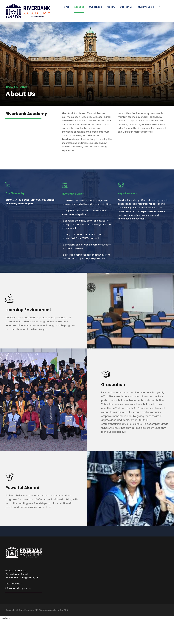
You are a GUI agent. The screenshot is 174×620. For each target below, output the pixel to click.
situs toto (5, 618)
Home (66, 6)
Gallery (111, 6)
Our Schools (95, 6)
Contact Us (126, 6)
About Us (79, 6)
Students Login (145, 6)
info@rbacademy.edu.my (18, 588)
